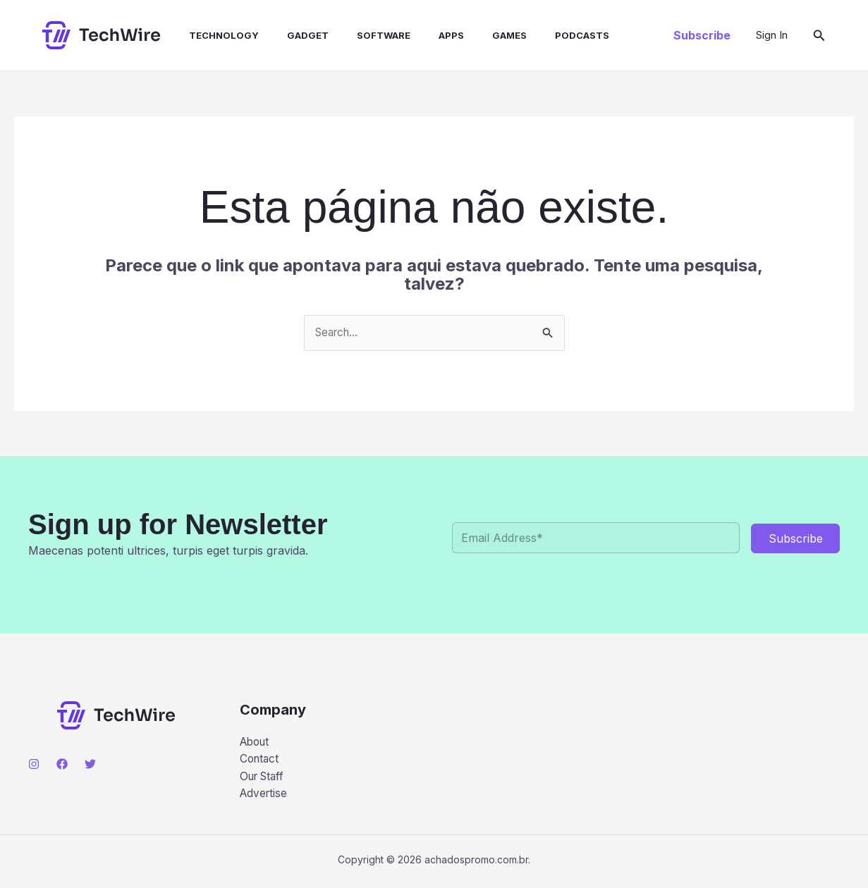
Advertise (265, 797)
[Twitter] (90, 764)
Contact (260, 760)
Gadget (288, 35)
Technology (210, 35)
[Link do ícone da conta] (772, 35)
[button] (702, 35)
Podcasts (540, 35)
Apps (420, 35)
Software (358, 35)
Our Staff (264, 779)
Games (473, 35)
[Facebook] (62, 764)
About (256, 743)
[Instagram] (33, 764)
